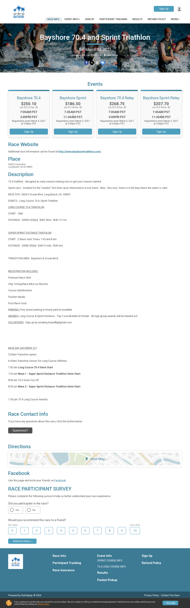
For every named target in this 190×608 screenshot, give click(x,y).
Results (137, 19)
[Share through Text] (102, 63)
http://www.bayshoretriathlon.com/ (79, 158)
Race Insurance (64, 577)
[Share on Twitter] (92, 63)
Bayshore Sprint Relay (161, 105)
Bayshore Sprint (73, 105)
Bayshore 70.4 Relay (117, 105)
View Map (95, 466)
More (174, 19)
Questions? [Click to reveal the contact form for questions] (20, 437)
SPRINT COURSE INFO (109, 567)
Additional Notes (21, 548)
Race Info (53, 19)
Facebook (60, 487)
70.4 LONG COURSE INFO (111, 573)
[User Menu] (179, 9)
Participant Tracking (113, 19)
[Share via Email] (97, 63)
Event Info (71, 19)
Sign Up (163, 8)
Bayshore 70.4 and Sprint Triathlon (95, 37)
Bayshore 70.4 (29, 105)
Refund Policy (157, 19)
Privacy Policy (43, 604)
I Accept (170, 602)
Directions (112, 55)
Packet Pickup (107, 587)
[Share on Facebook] (86, 63)
